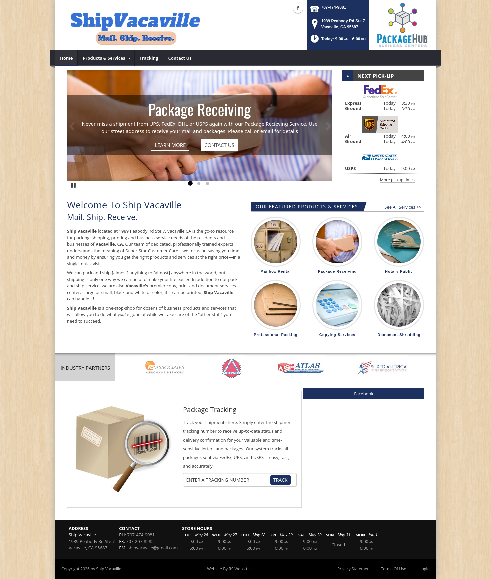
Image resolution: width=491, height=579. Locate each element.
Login (425, 569)
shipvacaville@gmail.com (153, 548)
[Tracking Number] (228, 480)
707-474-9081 (333, 7)
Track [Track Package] (280, 480)
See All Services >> (402, 207)
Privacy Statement (354, 569)
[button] (337, 41)
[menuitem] (66, 58)
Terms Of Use (393, 569)
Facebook (363, 394)
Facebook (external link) (298, 8)
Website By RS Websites (229, 569)
